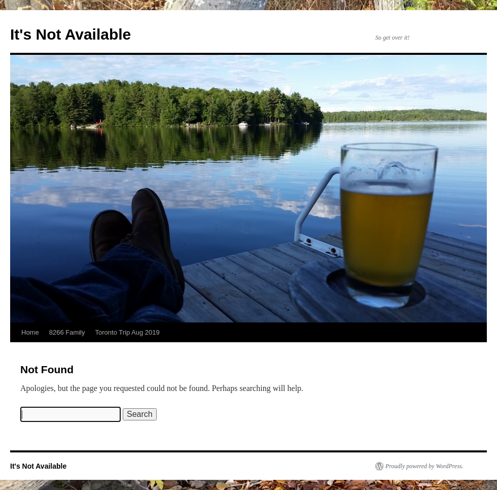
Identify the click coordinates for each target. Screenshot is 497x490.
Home (30, 332)
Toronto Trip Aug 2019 (127, 332)
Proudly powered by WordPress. (424, 466)
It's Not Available (70, 34)
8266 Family (67, 332)
